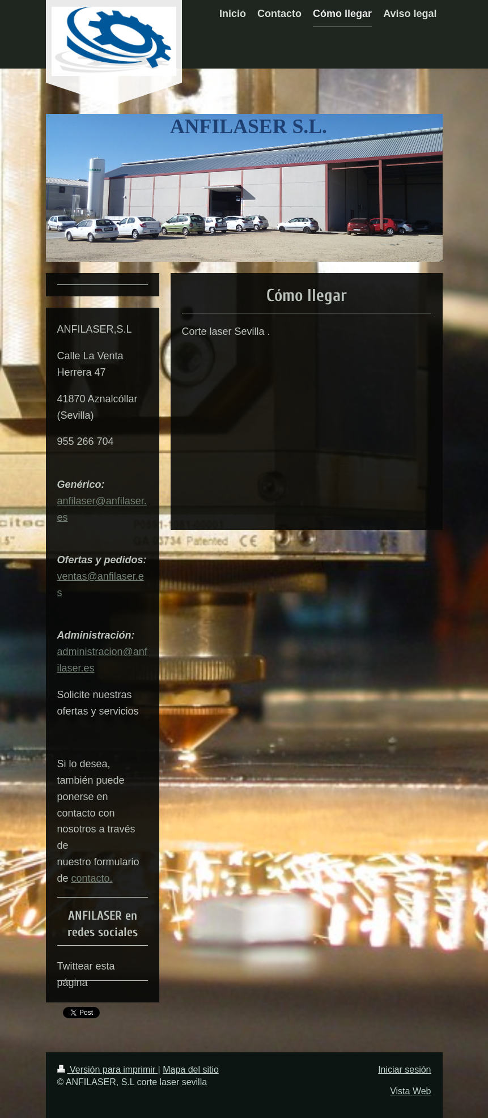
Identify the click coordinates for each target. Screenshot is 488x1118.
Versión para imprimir (107, 1069)
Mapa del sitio (191, 1069)
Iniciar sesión (404, 1069)
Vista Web (410, 1091)
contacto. (92, 878)
